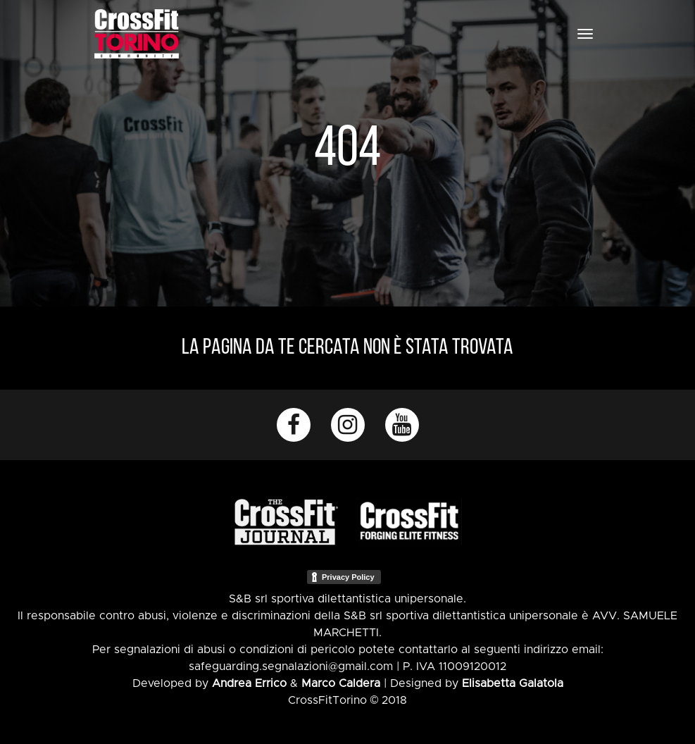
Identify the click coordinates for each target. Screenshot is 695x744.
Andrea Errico (249, 683)
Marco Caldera (340, 683)
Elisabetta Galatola (512, 683)
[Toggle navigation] (585, 33)
